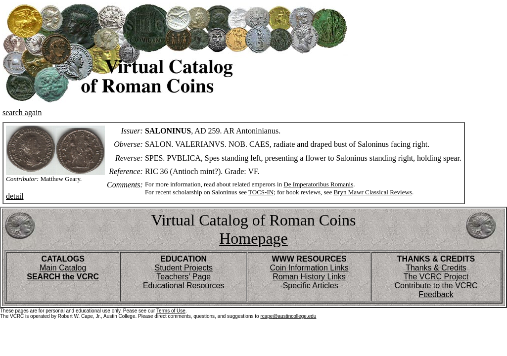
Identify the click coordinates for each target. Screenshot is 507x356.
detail (15, 196)
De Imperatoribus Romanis (318, 184)
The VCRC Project (436, 276)
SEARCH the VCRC (63, 276)
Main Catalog (63, 268)
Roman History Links (309, 276)
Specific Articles (310, 285)
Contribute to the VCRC (435, 285)
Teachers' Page (183, 276)
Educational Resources (184, 285)
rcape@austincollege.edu (288, 316)
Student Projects (183, 268)
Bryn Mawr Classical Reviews (372, 192)
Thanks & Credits (436, 268)
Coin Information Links (309, 268)
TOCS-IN (261, 192)
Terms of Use (170, 310)
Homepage (253, 238)
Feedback (435, 294)
